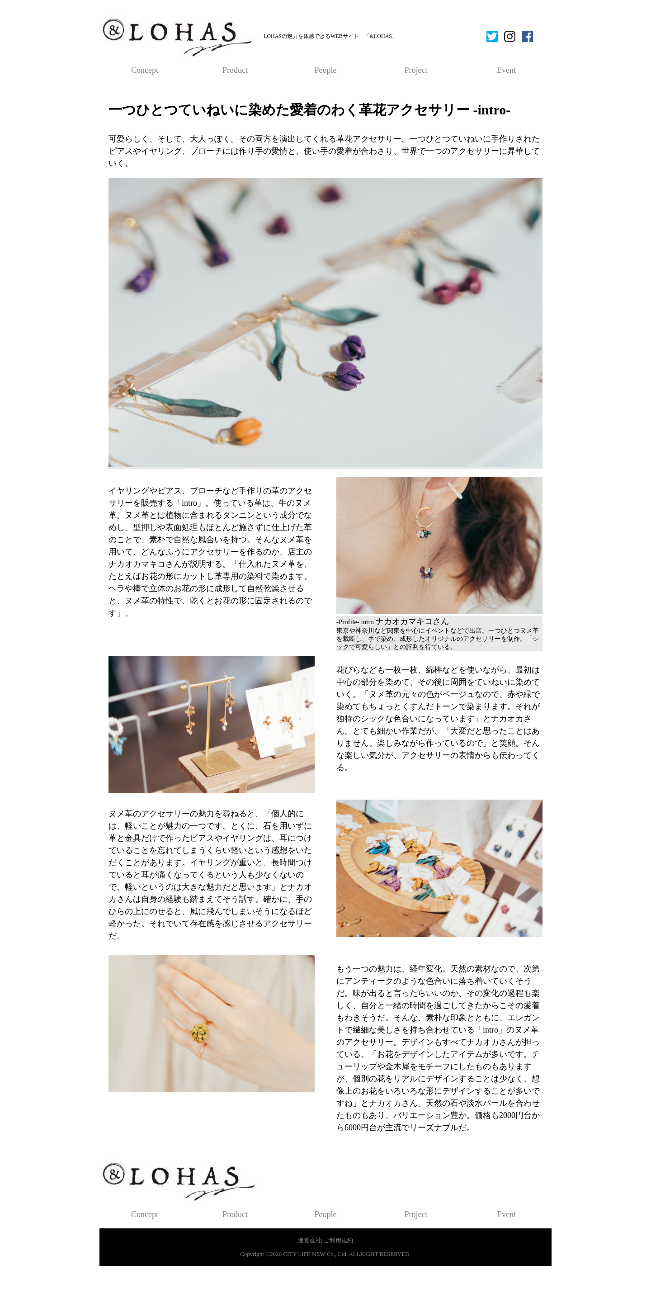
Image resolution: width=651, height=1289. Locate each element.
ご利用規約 (338, 1240)
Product (235, 70)
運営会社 (309, 1240)
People (326, 70)
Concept (144, 70)
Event (506, 70)
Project (416, 70)
